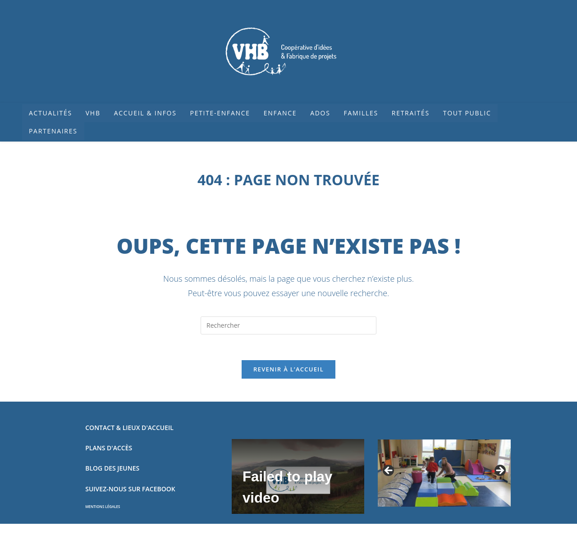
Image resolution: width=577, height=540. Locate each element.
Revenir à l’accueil (288, 371)
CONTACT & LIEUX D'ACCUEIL (129, 429)
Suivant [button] (499, 472)
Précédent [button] (389, 472)
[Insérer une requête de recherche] (288, 325)
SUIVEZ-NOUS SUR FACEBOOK (130, 490)
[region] (444, 474)
